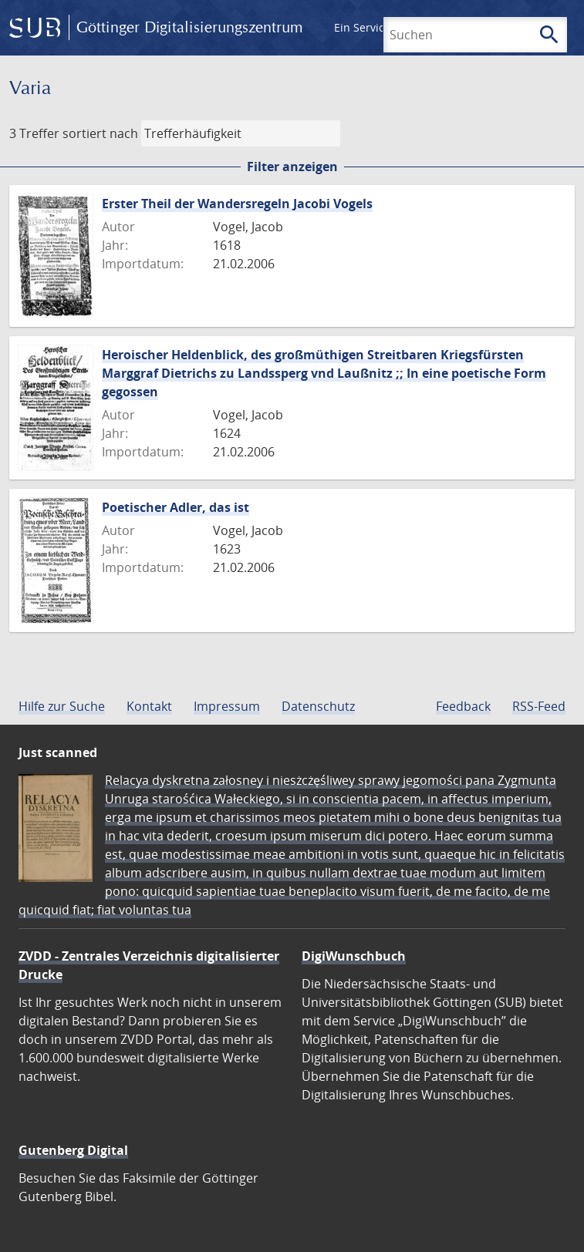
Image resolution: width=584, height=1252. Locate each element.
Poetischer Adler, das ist (175, 507)
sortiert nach (100, 133)
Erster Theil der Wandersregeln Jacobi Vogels (237, 203)
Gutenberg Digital (73, 1150)
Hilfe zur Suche (62, 706)
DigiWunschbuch (354, 955)
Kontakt (149, 706)
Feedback (463, 706)
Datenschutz (318, 706)
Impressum (227, 706)
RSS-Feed (538, 706)
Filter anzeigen (292, 166)
